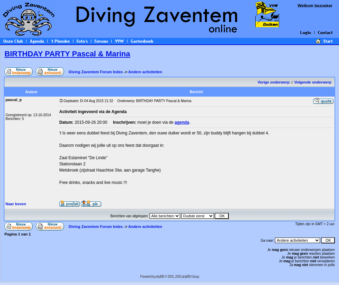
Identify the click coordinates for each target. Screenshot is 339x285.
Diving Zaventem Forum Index (96, 72)
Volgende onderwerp (313, 82)
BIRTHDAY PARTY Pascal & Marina (67, 54)
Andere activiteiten (145, 72)
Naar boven (16, 204)
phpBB (159, 276)
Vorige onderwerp (274, 82)
